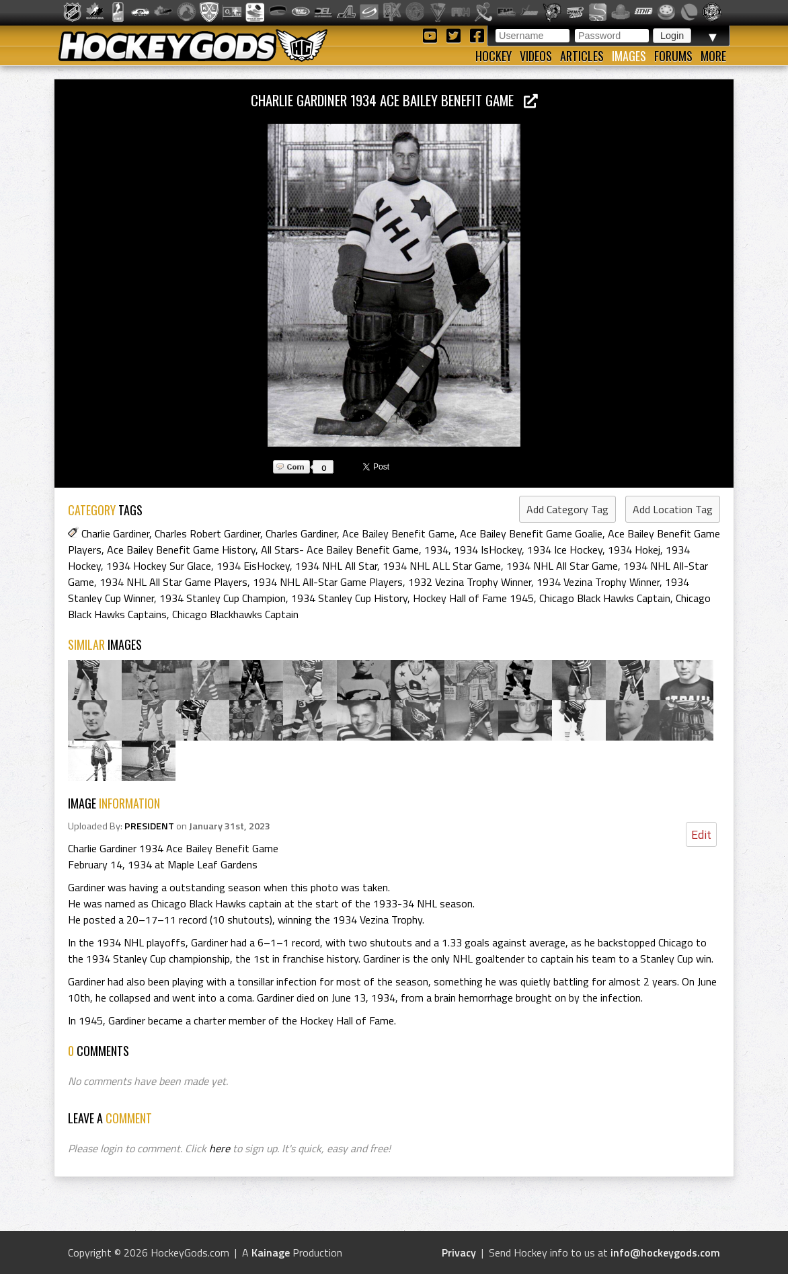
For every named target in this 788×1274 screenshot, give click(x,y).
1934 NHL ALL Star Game (442, 566)
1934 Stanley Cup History (349, 598)
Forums (673, 56)
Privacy (459, 1252)
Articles (582, 56)
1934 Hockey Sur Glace (158, 566)
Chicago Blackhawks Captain (235, 614)
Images (629, 56)
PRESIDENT (149, 826)
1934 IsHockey (488, 549)
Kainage (270, 1252)
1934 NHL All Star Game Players (173, 582)
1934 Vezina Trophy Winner (598, 582)
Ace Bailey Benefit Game (398, 533)
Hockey (493, 56)
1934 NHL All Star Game (562, 566)
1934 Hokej (634, 549)
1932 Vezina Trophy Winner (469, 582)
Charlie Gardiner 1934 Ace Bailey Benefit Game (394, 99)
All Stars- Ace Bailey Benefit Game (340, 549)
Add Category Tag (567, 509)
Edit (701, 834)
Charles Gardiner (301, 533)
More (713, 56)
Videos (536, 56)
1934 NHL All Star (336, 566)
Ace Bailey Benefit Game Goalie (531, 533)
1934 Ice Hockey (564, 549)
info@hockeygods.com (665, 1252)
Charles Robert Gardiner (207, 533)
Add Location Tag (673, 509)
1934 (436, 549)
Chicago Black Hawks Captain (604, 598)
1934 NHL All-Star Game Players (328, 582)
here (219, 1148)
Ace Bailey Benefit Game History (181, 549)
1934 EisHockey (253, 566)
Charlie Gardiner (115, 533)
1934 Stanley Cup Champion (222, 598)
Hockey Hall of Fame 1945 (473, 598)
